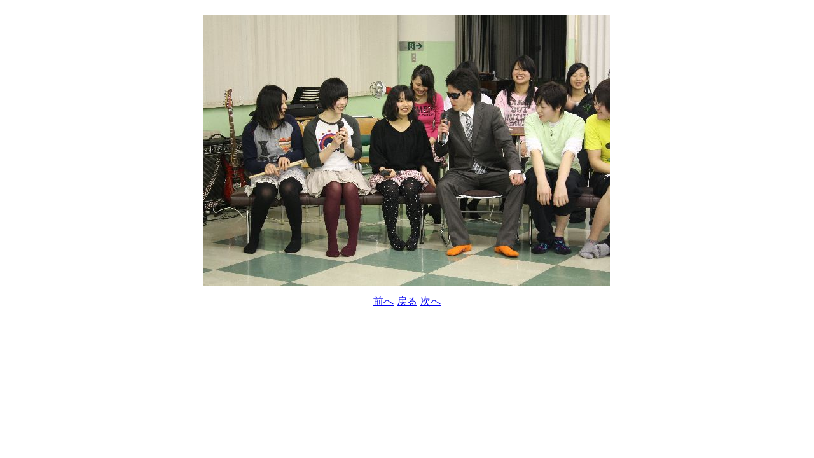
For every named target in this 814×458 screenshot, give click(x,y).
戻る (407, 301)
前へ (383, 301)
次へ (430, 301)
